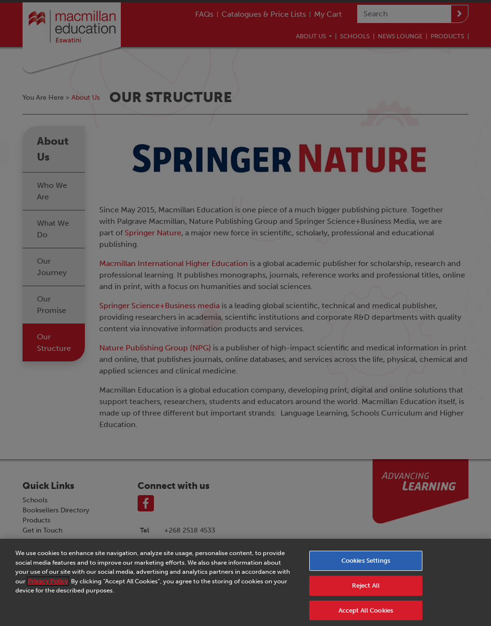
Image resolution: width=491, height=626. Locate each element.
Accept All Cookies (366, 615)
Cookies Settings (365, 565)
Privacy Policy (48, 586)
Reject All (366, 590)
